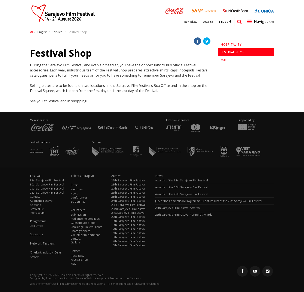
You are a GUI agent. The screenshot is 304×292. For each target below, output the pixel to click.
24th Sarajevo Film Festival (128, 201)
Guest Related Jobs (83, 223)
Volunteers (78, 210)
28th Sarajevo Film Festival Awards (177, 208)
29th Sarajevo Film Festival (47, 188)
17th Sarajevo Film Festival (128, 229)
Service (57, 32)
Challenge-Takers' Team (86, 227)
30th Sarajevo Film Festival (47, 184)
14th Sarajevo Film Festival (128, 241)
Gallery (75, 242)
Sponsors (36, 234)
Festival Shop (232, 52)
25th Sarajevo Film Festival (128, 197)
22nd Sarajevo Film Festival (128, 209)
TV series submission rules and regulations (133, 284)
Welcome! (77, 189)
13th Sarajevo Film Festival (128, 245)
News (74, 193)
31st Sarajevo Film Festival (47, 180)
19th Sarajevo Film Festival (128, 221)
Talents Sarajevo (82, 176)
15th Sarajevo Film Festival (128, 237)
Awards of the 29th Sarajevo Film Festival (181, 194)
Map (224, 60)
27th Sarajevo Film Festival (128, 188)
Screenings (78, 201)
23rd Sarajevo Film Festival (128, 205)
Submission (78, 214)
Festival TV (37, 209)
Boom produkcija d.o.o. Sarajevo (66, 278)
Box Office (36, 226)
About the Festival (41, 201)
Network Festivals (42, 243)
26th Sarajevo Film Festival (128, 192)
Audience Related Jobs (85, 219)
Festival (35, 176)
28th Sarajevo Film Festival (47, 192)
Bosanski (208, 22)
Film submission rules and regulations (82, 284)
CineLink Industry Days (45, 252)
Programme (38, 221)
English (42, 32)
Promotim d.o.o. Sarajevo (125, 278)
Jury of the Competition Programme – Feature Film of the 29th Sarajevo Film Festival (208, 201)
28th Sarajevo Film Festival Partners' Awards (183, 214)
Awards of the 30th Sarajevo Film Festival (181, 187)
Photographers (80, 231)
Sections (35, 205)
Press (74, 185)
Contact (35, 197)
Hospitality (231, 44)
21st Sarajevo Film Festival (128, 213)
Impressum (37, 213)
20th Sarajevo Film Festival (128, 217)
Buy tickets (190, 22)
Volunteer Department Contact (85, 236)
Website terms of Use (43, 284)
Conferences (79, 197)
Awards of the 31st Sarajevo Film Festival (181, 180)
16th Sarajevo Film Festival (128, 233)
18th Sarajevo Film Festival (128, 225)
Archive (35, 257)
